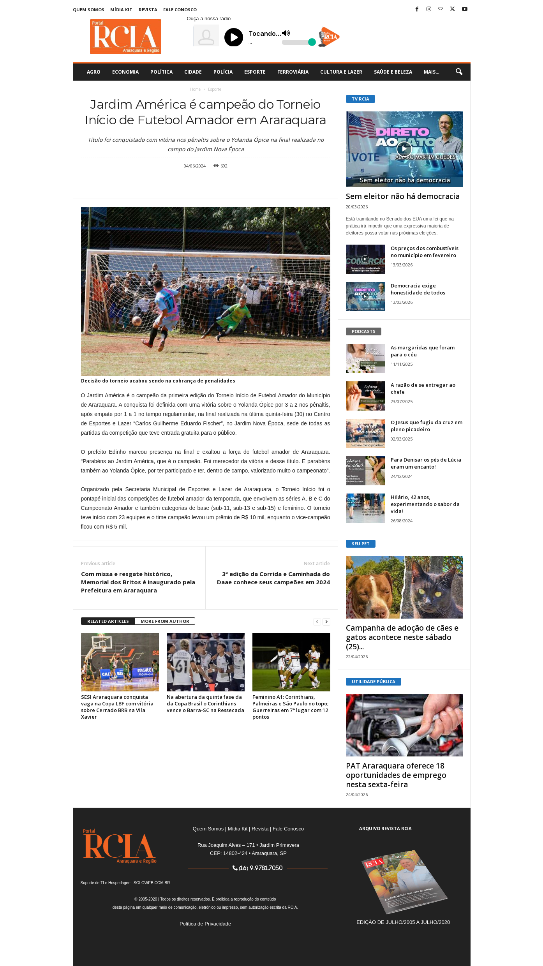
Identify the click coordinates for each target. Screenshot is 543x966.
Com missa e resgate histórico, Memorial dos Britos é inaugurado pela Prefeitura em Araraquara (138, 582)
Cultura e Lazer (341, 72)
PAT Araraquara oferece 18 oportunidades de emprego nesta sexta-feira (396, 775)
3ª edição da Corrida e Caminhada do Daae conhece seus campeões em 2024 (273, 578)
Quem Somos (88, 9)
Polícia (223, 72)
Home (195, 89)
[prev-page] (317, 621)
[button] (458, 72)
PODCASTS (364, 331)
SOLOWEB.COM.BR (152, 883)
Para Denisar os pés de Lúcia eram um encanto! (426, 463)
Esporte (255, 72)
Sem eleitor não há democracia (403, 196)
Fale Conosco (180, 9)
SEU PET (361, 543)
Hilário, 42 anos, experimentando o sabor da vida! (425, 504)
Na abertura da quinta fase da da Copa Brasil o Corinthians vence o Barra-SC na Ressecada (205, 703)
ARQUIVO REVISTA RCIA (385, 828)
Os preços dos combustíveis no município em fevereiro (424, 252)
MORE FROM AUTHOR (165, 621)
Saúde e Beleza (393, 72)
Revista (148, 9)
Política (161, 72)
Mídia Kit (121, 9)
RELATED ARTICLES (108, 621)
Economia (125, 72)
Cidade (193, 72)
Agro (93, 72)
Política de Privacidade (205, 924)
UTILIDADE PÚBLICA (373, 681)
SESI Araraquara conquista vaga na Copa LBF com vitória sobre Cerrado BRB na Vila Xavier (117, 706)
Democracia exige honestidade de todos (418, 289)
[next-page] (326, 621)
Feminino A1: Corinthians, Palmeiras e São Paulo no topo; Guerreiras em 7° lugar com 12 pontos (290, 706)
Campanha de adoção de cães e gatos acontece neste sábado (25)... (402, 637)
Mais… (431, 72)
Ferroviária (293, 72)
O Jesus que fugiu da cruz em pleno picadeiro (426, 426)
